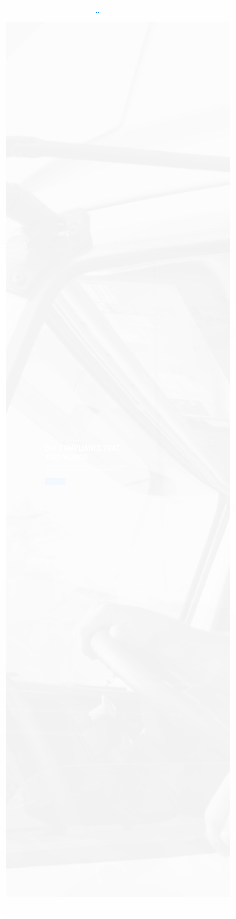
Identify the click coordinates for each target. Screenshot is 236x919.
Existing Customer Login (135, 12)
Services (111, 12)
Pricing (157, 12)
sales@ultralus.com (81, 3)
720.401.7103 (56, 3)
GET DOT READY (52, 483)
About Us (172, 12)
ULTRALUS (50, 12)
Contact (187, 12)
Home (98, 12)
